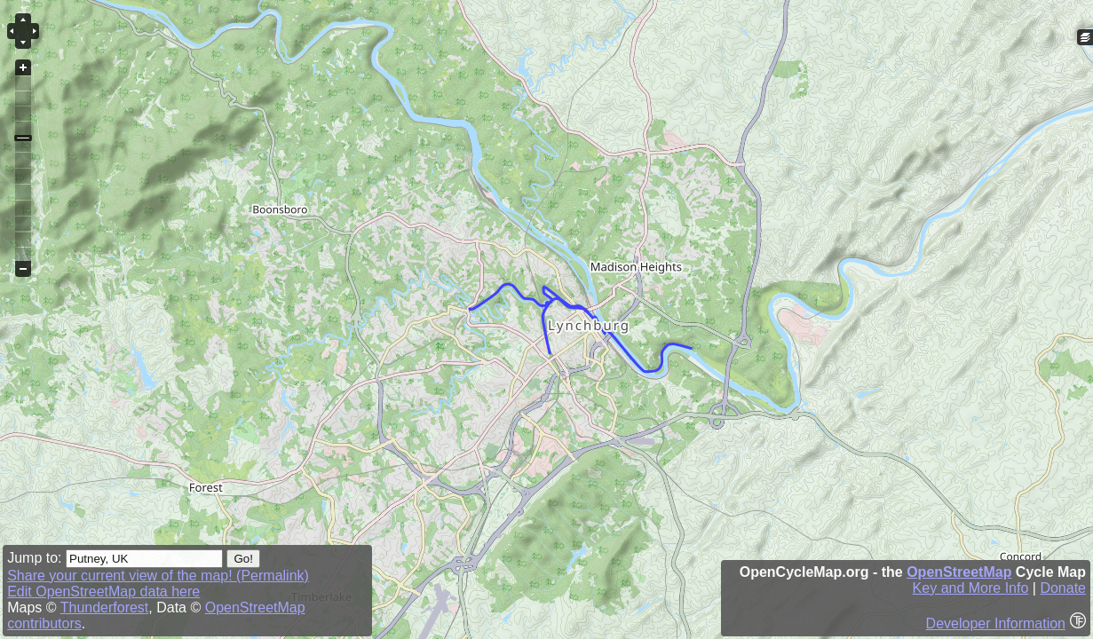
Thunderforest (104, 607)
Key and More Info (971, 588)
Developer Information (995, 623)
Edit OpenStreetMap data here (103, 591)
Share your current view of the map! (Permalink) (158, 575)
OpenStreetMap (959, 572)
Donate (1063, 588)
